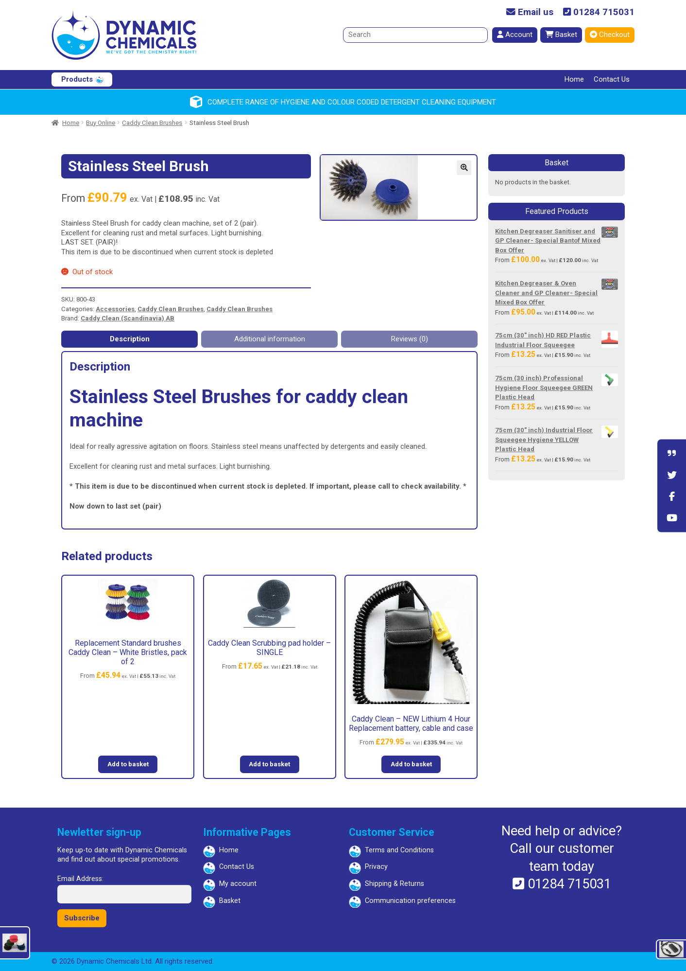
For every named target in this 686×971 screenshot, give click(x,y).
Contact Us (612, 79)
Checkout (610, 34)
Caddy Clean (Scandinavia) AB (127, 318)
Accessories (115, 309)
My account (238, 884)
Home (574, 79)
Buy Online (100, 122)
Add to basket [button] (128, 764)
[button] (464, 167)
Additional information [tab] (269, 339)
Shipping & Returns (394, 884)
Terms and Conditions (399, 850)
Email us (529, 12)
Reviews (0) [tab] (409, 339)
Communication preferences (410, 901)
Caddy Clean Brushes (152, 122)
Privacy (376, 867)
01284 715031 (599, 12)
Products (77, 79)
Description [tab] (130, 339)
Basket (561, 34)
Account (514, 34)
